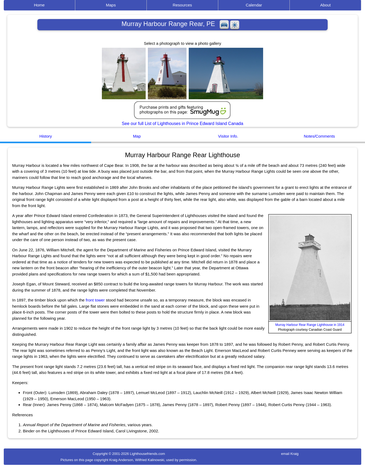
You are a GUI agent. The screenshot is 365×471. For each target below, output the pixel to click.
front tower (95, 300)
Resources (182, 5)
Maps (111, 5)
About (325, 5)
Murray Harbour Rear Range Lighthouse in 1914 (309, 325)
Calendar (254, 5)
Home (39, 5)
